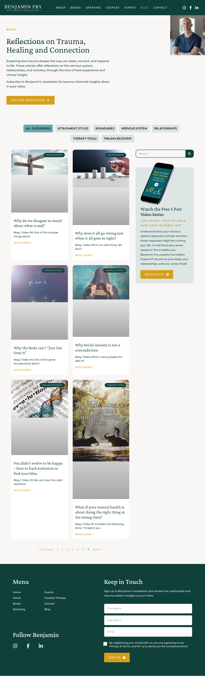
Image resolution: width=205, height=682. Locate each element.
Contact (160, 7)
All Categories (38, 129)
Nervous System (134, 129)
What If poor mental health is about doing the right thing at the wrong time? (100, 513)
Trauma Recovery (118, 139)
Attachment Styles (73, 129)
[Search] (189, 154)
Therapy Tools (85, 139)
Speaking (93, 7)
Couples (112, 7)
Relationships (165, 129)
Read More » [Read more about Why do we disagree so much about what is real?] (23, 243)
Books (75, 7)
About (61, 7)
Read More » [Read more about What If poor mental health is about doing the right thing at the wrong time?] (84, 535)
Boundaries (104, 129)
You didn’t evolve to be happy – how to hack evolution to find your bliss (38, 469)
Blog (144, 7)
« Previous (46, 551)
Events (130, 7)
